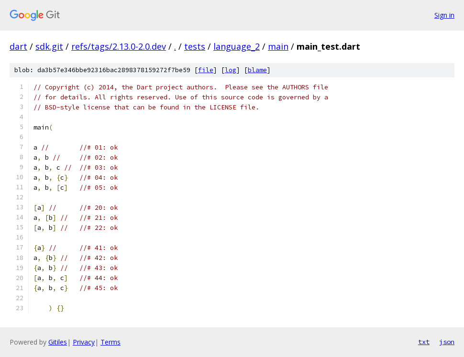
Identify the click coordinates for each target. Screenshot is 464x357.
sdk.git (49, 46)
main (278, 46)
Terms (110, 341)
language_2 (236, 46)
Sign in (444, 15)
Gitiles (57, 341)
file (205, 70)
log (230, 70)
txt (424, 341)
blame (257, 70)
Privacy (84, 341)
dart (18, 46)
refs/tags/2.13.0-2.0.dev (118, 46)
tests (194, 46)
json (446, 341)
